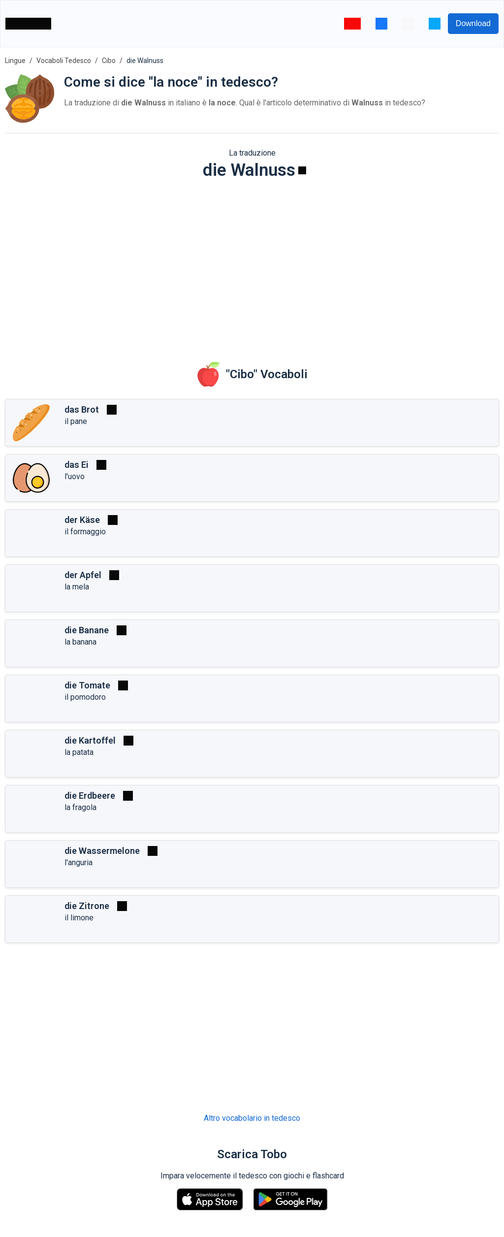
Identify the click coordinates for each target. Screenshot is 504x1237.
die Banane (86, 630)
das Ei (76, 464)
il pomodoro (85, 697)
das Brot (81, 409)
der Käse (82, 520)
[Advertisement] (252, 264)
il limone (79, 917)
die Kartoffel (90, 740)
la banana (80, 642)
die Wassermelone (102, 851)
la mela (76, 586)
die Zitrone (86, 906)
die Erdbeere (89, 795)
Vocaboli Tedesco (63, 61)
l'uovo (74, 476)
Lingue (15, 61)
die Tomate (87, 685)
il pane (75, 421)
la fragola (80, 807)
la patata (79, 752)
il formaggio (85, 531)
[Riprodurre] (302, 170)
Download (473, 23)
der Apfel (82, 575)
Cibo (109, 61)
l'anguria (78, 862)
